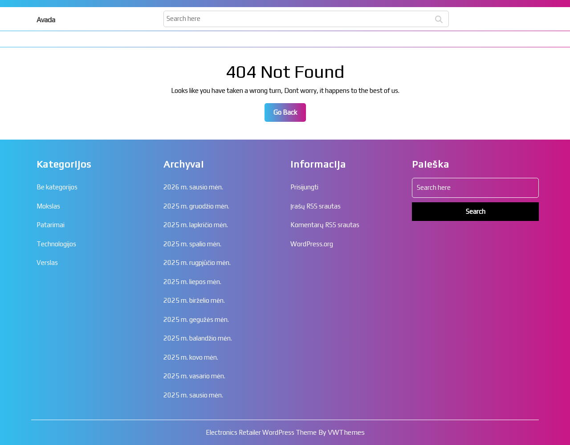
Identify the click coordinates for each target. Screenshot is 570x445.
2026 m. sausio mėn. (193, 187)
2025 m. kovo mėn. (190, 357)
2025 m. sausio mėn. (193, 395)
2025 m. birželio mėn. (194, 300)
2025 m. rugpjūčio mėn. (197, 262)
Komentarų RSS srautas (324, 225)
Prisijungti (304, 187)
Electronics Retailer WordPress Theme (261, 432)
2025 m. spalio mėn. (192, 244)
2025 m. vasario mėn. (194, 376)
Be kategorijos (57, 187)
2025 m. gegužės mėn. (196, 319)
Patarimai (51, 225)
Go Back (289, 114)
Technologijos (56, 244)
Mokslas (48, 206)
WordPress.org (311, 244)
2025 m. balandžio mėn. (197, 338)
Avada (46, 20)
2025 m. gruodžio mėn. (196, 206)
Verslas (47, 262)
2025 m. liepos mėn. (192, 281)
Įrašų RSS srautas (315, 206)
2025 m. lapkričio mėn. (195, 225)
